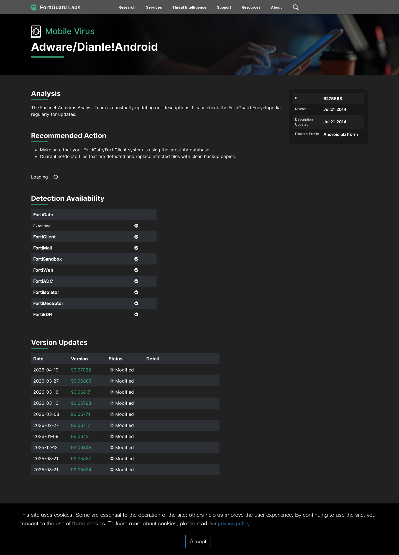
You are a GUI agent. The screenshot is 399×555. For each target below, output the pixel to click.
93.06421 (81, 436)
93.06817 (80, 392)
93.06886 (81, 381)
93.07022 (81, 370)
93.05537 (81, 458)
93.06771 (80, 414)
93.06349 (81, 447)
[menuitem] (127, 8)
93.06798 (81, 403)
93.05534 (81, 469)
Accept (198, 541)
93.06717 (80, 425)
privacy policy (234, 523)
